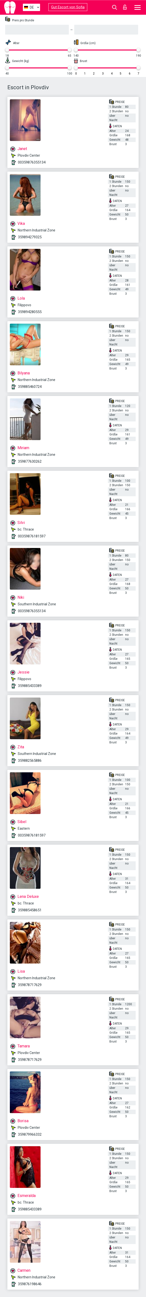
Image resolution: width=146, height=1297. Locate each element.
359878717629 (30, 985)
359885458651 (30, 910)
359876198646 (30, 1284)
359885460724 (30, 386)
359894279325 (30, 237)
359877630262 (30, 461)
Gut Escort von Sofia (68, 7)
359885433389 (30, 686)
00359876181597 (31, 536)
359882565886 (30, 760)
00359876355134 (31, 162)
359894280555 (30, 312)
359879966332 (30, 1134)
